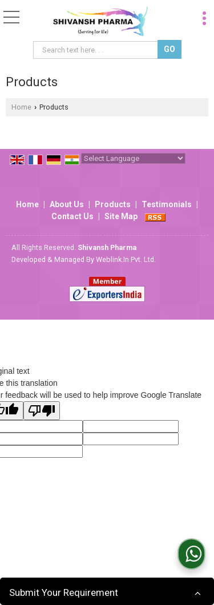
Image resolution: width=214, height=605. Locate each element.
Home (21, 107)
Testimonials (167, 204)
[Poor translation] (41, 410)
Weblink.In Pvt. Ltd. (126, 259)
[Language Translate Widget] (133, 158)
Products (113, 204)
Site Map (121, 216)
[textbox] (96, 50)
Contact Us (72, 216)
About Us (67, 204)
